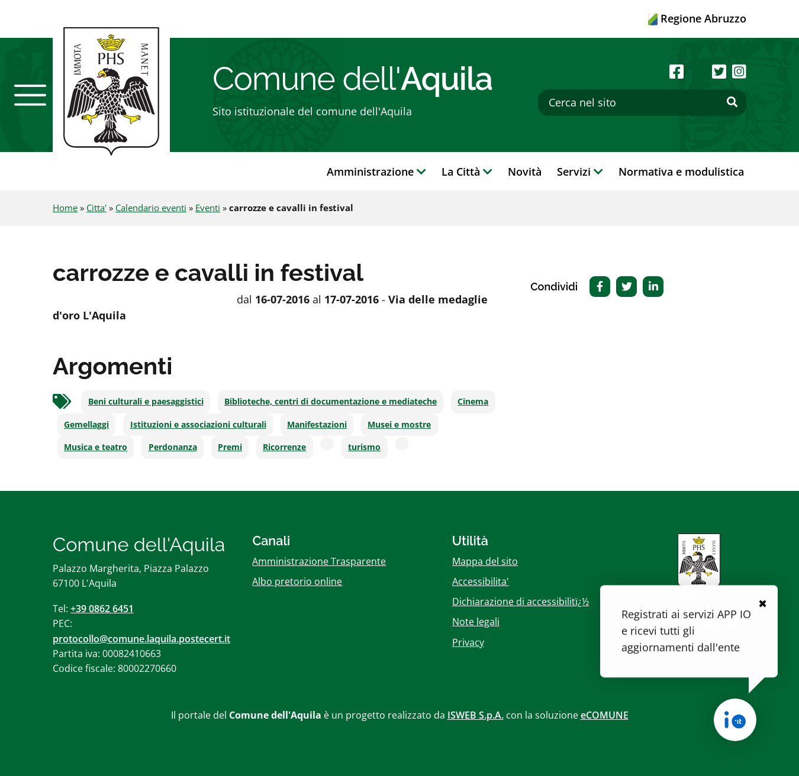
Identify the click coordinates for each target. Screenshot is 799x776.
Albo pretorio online (297, 581)
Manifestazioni (317, 424)
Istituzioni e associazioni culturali (198, 424)
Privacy (468, 642)
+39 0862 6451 (102, 608)
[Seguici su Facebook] (676, 71)
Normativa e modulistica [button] (681, 171)
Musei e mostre (399, 424)
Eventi (207, 208)
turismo (364, 447)
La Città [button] (467, 171)
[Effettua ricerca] (732, 102)
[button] (30, 95)
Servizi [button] (580, 171)
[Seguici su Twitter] (719, 71)
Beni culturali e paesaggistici (146, 401)
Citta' (96, 208)
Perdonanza (173, 447)
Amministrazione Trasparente (319, 561)
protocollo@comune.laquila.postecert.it (141, 638)
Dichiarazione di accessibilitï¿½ (520, 601)
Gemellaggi (86, 424)
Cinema (473, 401)
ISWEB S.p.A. (475, 715)
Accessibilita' (480, 581)
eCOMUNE (605, 715)
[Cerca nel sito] (642, 102)
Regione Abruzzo (697, 18)
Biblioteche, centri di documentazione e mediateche (330, 401)
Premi (230, 447)
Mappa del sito (485, 561)
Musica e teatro (95, 447)
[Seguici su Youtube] (697, 71)
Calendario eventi (150, 208)
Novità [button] (525, 171)
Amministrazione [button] (376, 171)
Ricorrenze (284, 447)
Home (65, 208)
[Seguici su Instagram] (739, 71)
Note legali (476, 621)
